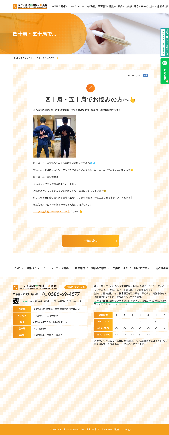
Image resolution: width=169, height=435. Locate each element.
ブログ (23, 58)
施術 (145, 75)
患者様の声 (162, 6)
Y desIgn (126, 429)
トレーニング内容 (86, 6)
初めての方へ (148, 6)
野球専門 (102, 6)
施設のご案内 (116, 6)
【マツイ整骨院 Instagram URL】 (51, 211)
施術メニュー (67, 6)
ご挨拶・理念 (132, 6)
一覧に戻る (91, 240)
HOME (55, 6)
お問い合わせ (164, 70)
